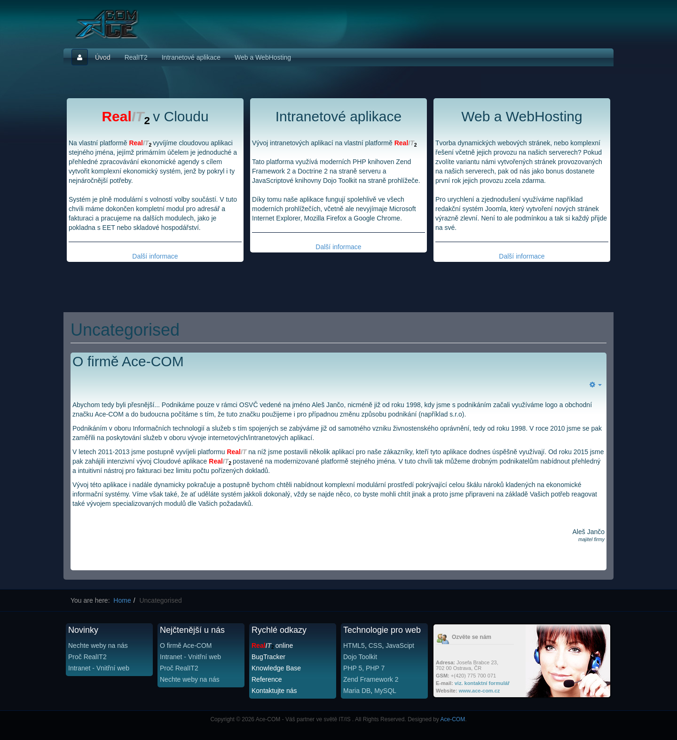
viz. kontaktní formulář (482, 683)
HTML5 (354, 645)
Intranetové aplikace (191, 57)
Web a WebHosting (263, 57)
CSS (375, 645)
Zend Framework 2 (370, 679)
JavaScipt (400, 645)
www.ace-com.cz (479, 690)
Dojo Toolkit (360, 657)
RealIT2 (136, 57)
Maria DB (356, 690)
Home (122, 600)
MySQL (385, 690)
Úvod (102, 57)
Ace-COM (453, 719)
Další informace (155, 256)
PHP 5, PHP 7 (364, 668)
